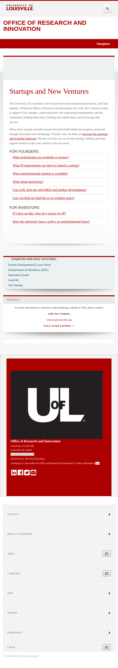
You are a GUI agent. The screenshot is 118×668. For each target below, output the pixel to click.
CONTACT (13, 299)
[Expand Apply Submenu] (107, 554)
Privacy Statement (59, 534)
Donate (59, 612)
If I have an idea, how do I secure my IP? (39, 213)
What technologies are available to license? (41, 157)
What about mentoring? (28, 181)
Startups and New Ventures (33, 259)
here (97, 463)
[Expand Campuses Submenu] (107, 573)
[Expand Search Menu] (107, 8)
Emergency (59, 632)
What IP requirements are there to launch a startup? (46, 165)
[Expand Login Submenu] (107, 647)
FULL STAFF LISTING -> (59, 325)
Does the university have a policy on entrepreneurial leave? (51, 221)
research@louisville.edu (22, 454)
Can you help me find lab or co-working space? (43, 198)
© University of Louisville (21, 656)
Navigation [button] (105, 43)
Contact (59, 514)
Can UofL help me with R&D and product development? (50, 190)
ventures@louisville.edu (59, 319)
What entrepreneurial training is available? (40, 173)
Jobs (59, 593)
